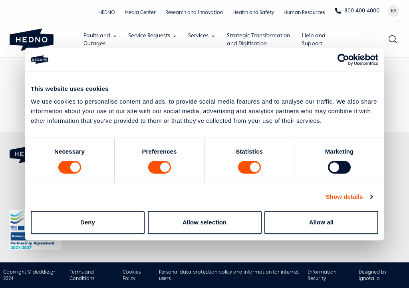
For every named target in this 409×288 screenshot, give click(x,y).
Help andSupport (314, 39)
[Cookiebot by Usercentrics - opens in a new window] (343, 60)
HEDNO (106, 12)
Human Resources (304, 12)
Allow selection (205, 222)
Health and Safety (253, 12)
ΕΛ (393, 11)
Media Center (140, 12)
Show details (344, 196)
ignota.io (369, 278)
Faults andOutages (96, 39)
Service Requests (149, 35)
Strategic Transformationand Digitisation (258, 39)
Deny (87, 222)
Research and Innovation (194, 12)
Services (199, 35)
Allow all (321, 222)
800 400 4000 (357, 10)
